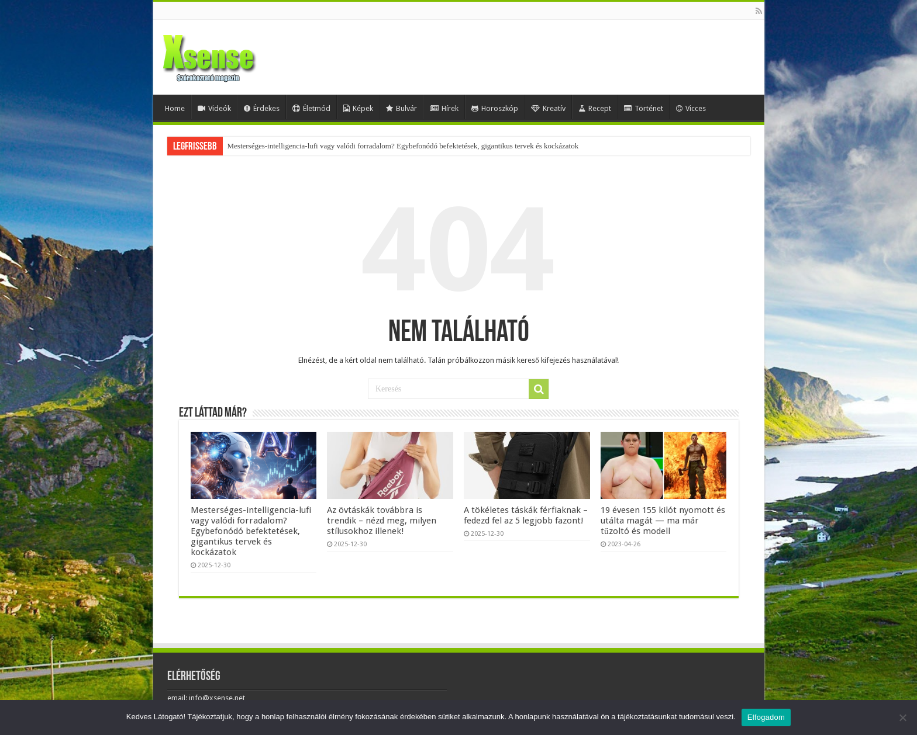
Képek (358, 108)
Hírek (444, 108)
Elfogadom (766, 717)
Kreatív (548, 108)
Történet (643, 108)
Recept (594, 108)
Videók (214, 108)
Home (175, 108)
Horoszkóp (494, 108)
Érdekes (262, 108)
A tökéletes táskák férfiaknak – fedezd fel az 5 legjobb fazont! (526, 515)
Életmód (311, 108)
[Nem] (902, 717)
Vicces (691, 108)
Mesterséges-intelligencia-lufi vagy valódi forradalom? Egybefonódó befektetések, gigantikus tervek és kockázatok (403, 145)
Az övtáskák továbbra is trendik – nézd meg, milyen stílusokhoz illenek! (381, 520)
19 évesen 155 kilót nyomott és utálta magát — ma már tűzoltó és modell (663, 520)
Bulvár (401, 108)
